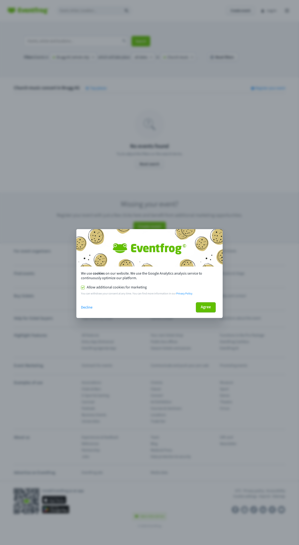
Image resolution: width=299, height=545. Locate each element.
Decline (87, 307)
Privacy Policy (184, 294)
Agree (206, 307)
